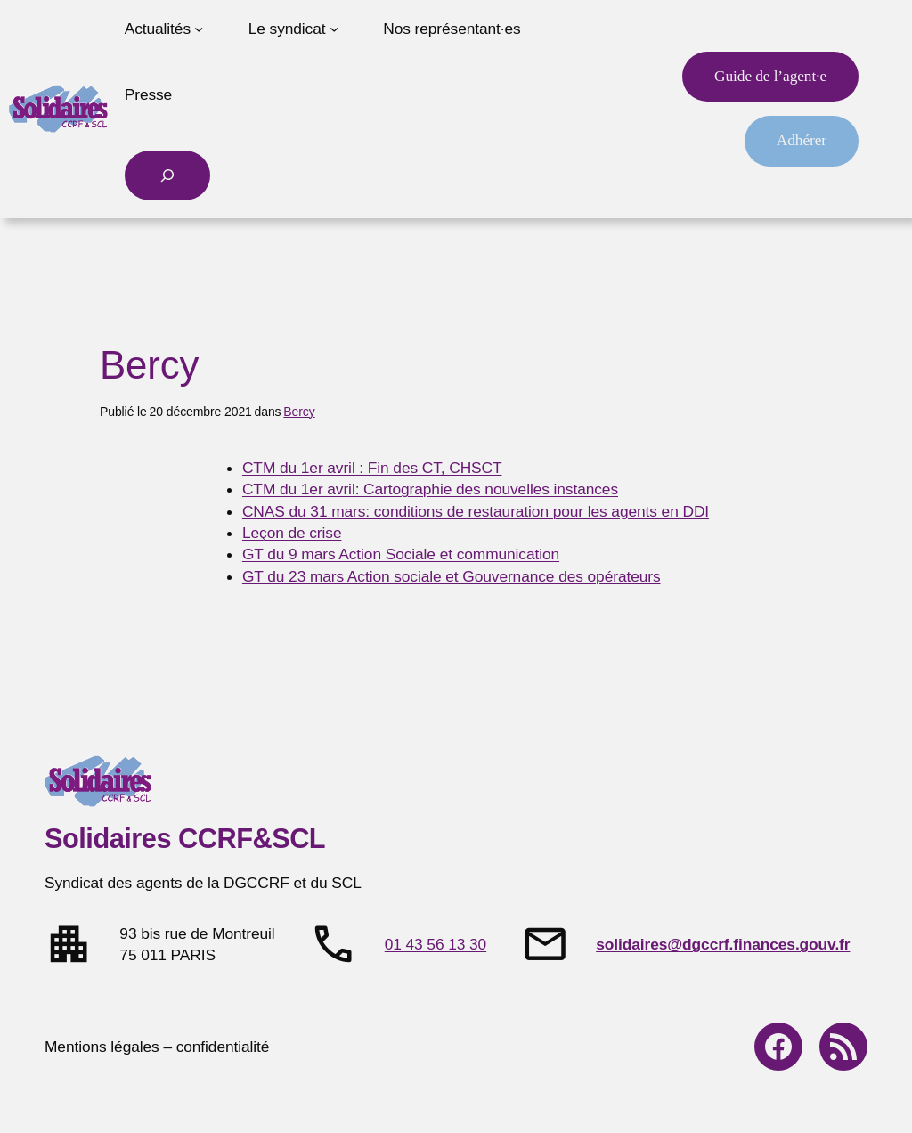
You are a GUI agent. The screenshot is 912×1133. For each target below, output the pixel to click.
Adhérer (801, 140)
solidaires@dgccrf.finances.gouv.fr (723, 944)
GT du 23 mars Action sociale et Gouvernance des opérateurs (451, 576)
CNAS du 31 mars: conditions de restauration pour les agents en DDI (475, 511)
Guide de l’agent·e (770, 76)
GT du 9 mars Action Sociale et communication (400, 554)
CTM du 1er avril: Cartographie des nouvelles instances (430, 489)
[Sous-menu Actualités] (198, 28)
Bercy (298, 411)
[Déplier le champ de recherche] (167, 175)
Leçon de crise (292, 533)
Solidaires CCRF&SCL (185, 838)
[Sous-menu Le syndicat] (334, 28)
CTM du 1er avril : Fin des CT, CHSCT (372, 468)
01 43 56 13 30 (435, 944)
